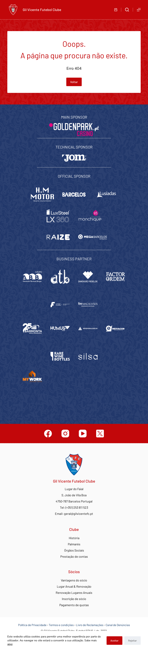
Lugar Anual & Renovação (74, 586)
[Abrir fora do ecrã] (139, 10)
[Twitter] (100, 433)
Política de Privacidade (32, 625)
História (74, 538)
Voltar (74, 82)
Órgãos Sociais (74, 550)
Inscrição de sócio (74, 599)
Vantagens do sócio (74, 580)
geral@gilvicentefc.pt (78, 513)
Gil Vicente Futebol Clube (42, 10)
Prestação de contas (74, 556)
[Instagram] (65, 433)
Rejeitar (132, 640)
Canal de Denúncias (118, 625)
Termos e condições (61, 625)
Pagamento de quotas (74, 605)
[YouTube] (83, 433)
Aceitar (114, 640)
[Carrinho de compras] (115, 9)
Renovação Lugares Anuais (74, 592)
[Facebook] (48, 433)
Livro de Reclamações (90, 625)
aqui (9, 644)
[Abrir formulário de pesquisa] (127, 10)
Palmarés (74, 544)
